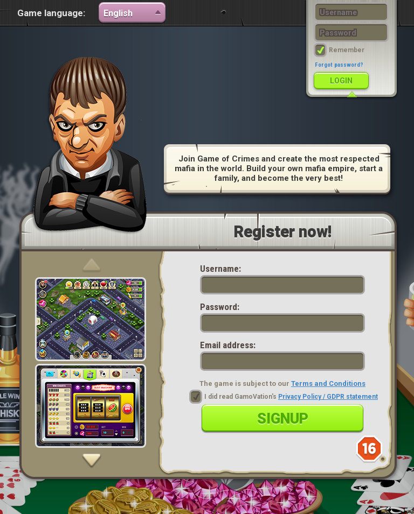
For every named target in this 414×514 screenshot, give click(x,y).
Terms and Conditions (328, 383)
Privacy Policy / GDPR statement (328, 396)
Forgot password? (339, 64)
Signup (282, 418)
